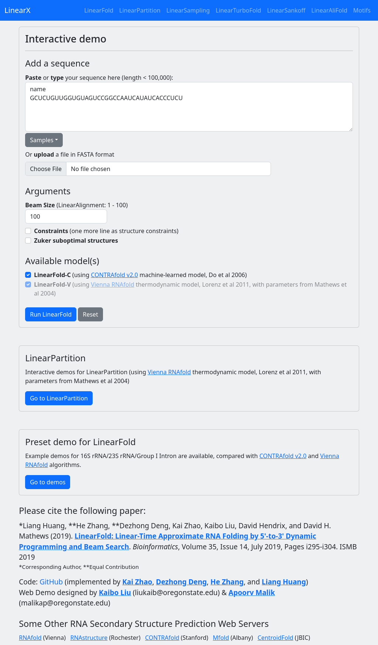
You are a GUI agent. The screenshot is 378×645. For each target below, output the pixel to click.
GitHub (51, 582)
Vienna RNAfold (112, 284)
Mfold (221, 638)
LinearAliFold (329, 10)
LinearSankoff (286, 10)
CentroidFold (275, 638)
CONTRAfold (162, 638)
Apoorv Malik (251, 592)
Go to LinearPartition (59, 398)
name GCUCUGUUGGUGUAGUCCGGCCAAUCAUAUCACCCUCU (189, 107)
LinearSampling (188, 10)
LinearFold (98, 10)
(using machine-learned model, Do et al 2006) (140, 275)
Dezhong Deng (181, 582)
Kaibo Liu (115, 592)
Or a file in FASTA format (69, 154)
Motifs (362, 10)
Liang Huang (284, 582)
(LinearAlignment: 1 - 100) (76, 205)
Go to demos (47, 482)
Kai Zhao (137, 582)
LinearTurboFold (238, 10)
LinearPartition (140, 10)
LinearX (17, 10)
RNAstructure (88, 638)
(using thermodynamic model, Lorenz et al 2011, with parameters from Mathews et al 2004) (190, 288)
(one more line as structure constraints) (106, 231)
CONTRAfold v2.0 (114, 275)
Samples (41, 140)
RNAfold (30, 638)
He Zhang (227, 582)
